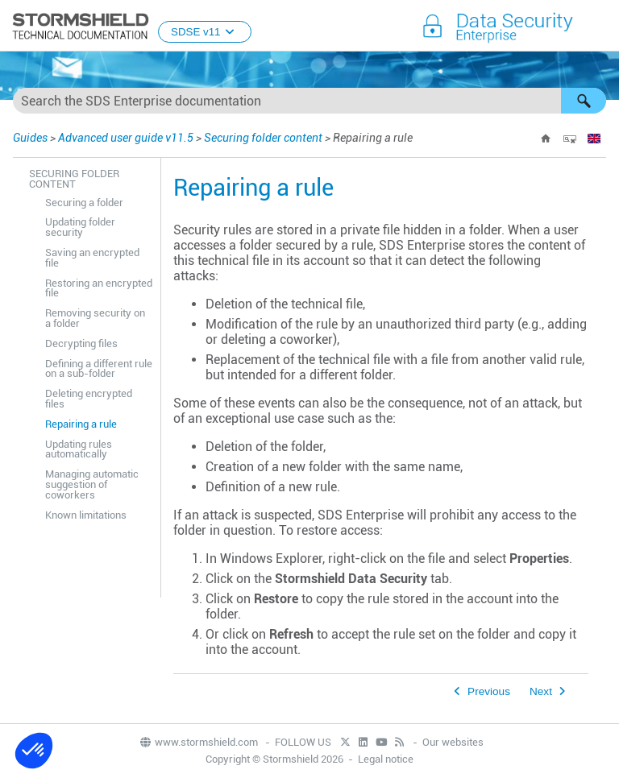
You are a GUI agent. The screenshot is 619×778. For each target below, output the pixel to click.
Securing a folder (84, 203)
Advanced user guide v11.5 (125, 137)
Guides (30, 137)
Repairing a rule (81, 424)
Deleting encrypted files (88, 398)
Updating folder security (80, 227)
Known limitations (86, 515)
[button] (583, 101)
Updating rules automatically (78, 449)
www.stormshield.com (198, 742)
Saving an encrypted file (92, 257)
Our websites (453, 742)
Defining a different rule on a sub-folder (98, 369)
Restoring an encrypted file (98, 288)
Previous (488, 691)
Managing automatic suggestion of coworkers (92, 484)
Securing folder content (263, 137)
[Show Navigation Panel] (599, 26)
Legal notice (385, 759)
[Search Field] (309, 101)
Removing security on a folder (95, 318)
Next (541, 691)
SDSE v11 (205, 32)
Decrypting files (81, 343)
